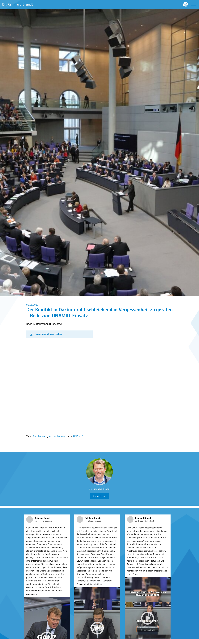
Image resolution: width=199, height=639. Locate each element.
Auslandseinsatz (58, 436)
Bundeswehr (40, 436)
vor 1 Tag (38, 521)
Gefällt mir (99, 496)
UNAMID (78, 436)
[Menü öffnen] (193, 4)
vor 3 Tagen (139, 521)
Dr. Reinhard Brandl (99, 488)
